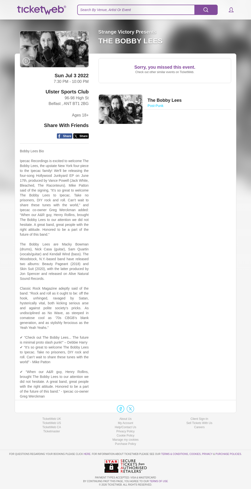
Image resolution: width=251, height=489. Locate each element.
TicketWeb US (51, 423)
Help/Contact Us (125, 427)
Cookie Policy (126, 435)
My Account (125, 423)
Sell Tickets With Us (199, 423)
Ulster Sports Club (67, 91)
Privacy (207, 454)
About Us (125, 419)
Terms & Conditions (174, 454)
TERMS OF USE (159, 481)
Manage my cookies (126, 439)
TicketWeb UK (51, 419)
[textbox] (147, 10)
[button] (229, 9)
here (87, 454)
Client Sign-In (199, 419)
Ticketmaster (51, 431)
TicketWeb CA (51, 427)
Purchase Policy (125, 444)
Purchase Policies (228, 454)
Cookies (195, 454)
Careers (199, 427)
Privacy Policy (125, 431)
